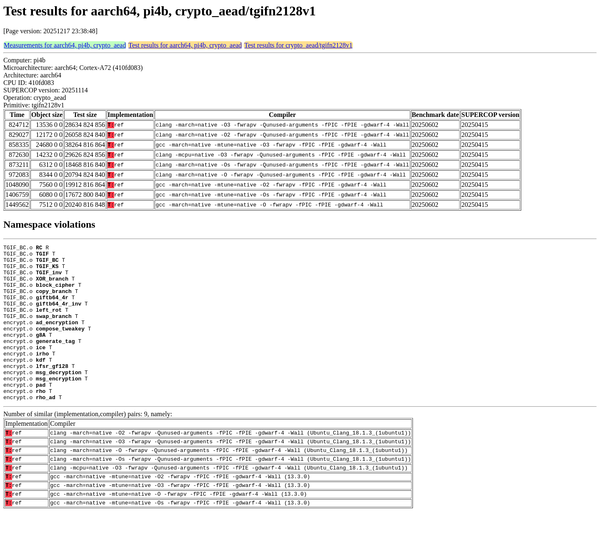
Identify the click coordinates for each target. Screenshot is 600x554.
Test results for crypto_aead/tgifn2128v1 (298, 45)
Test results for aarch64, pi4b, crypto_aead (185, 45)
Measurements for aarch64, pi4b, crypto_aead (65, 45)
